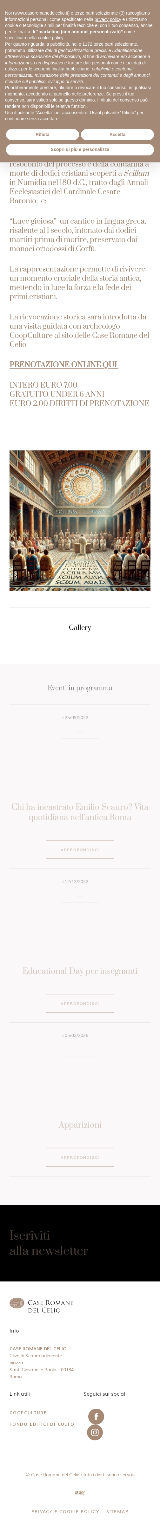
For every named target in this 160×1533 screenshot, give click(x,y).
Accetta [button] (118, 134)
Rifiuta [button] (43, 134)
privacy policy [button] (108, 19)
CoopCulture (28, 1413)
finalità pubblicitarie (70, 68)
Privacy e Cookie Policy (65, 1511)
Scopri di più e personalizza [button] (80, 149)
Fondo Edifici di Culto (42, 1424)
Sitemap (117, 1511)
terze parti (103, 44)
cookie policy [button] (50, 37)
